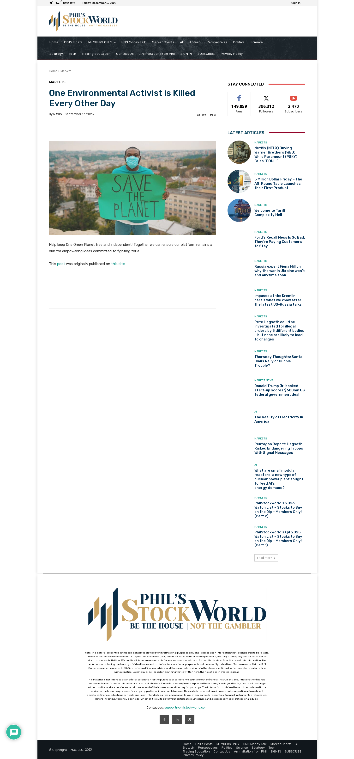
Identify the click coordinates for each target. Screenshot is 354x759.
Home (53, 71)
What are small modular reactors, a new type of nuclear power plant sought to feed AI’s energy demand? (278, 479)
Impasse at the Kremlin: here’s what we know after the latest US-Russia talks (278, 300)
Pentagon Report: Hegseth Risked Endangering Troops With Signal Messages (278, 448)
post (61, 264)
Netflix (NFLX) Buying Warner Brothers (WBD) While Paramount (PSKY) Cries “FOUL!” (275, 154)
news (57, 114)
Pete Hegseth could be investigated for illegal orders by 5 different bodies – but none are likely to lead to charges (279, 330)
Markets (65, 71)
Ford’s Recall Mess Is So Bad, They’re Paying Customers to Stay (279, 241)
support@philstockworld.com (185, 707)
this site (118, 264)
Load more (266, 558)
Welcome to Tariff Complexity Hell (269, 212)
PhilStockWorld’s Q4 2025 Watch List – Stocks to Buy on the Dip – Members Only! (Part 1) (278, 538)
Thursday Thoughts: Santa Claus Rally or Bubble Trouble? (278, 361)
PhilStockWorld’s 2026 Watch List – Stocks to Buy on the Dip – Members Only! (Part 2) (278, 509)
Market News (263, 380)
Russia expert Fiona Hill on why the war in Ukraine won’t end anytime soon (279, 270)
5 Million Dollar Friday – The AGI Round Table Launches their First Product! (278, 183)
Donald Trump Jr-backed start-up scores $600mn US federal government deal (279, 390)
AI (255, 411)
